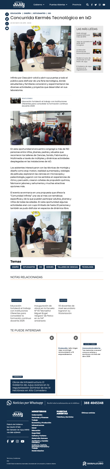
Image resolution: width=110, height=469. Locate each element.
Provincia (76, 5)
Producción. (63, 348)
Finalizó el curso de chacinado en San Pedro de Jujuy (83, 60)
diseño (15, 267)
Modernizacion (38, 451)
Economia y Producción (41, 423)
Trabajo (35, 420)
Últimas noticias (88, 413)
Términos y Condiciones (13, 458)
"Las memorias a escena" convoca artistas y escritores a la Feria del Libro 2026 (91, 353)
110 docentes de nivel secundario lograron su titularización (66, 309)
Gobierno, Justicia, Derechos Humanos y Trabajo (40, 446)
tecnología (87, 267)
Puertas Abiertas (58, 5)
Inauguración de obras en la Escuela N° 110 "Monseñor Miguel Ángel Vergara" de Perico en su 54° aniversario (44, 313)
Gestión (63, 300)
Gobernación (18, 376)
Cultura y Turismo (90, 344)
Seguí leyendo (27, 98)
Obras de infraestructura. (27, 382)
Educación (16, 300)
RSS (8, 461)
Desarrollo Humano (40, 438)
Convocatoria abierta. (91, 348)
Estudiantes (29, 267)
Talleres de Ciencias (68, 267)
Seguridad (36, 433)
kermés (49, 267)
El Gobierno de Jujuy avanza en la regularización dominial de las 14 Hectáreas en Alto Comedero (84, 70)
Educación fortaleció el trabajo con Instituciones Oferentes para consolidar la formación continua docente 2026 (45, 103)
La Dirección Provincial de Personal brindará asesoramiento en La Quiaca (84, 53)
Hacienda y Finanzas (40, 417)
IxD (40, 267)
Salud (34, 428)
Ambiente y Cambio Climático (40, 441)
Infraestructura (38, 425)
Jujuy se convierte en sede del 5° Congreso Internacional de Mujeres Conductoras (84, 46)
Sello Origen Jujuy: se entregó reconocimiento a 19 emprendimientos (68, 351)
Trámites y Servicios (65, 417)
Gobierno (38, 5)
